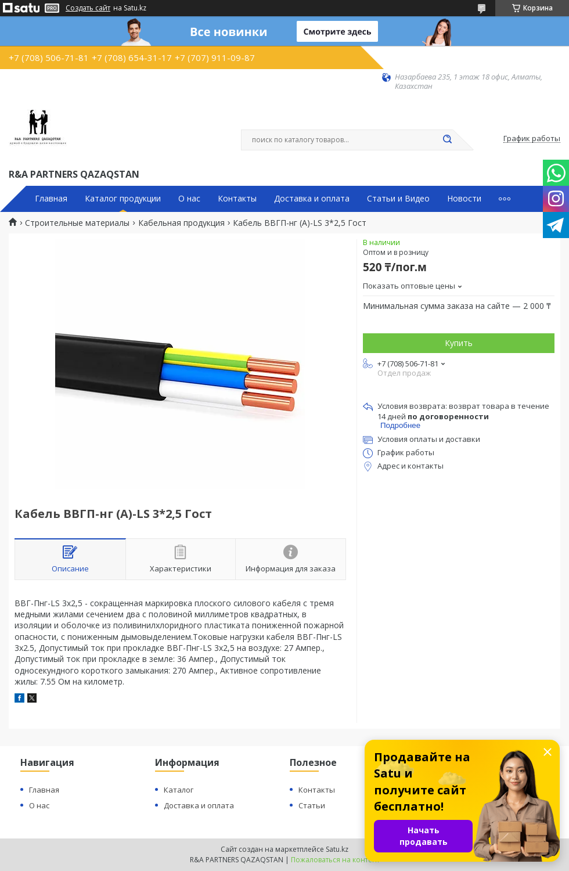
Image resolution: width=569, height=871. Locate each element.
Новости (464, 199)
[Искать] (447, 139)
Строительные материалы (77, 223)
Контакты (237, 199)
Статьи (311, 805)
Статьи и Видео (398, 199)
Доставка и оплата (312, 199)
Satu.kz (337, 849)
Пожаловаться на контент (335, 860)
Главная (51, 199)
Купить (459, 342)
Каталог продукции (123, 199)
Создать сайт (88, 8)
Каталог (178, 789)
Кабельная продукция (181, 223)
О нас (189, 199)
